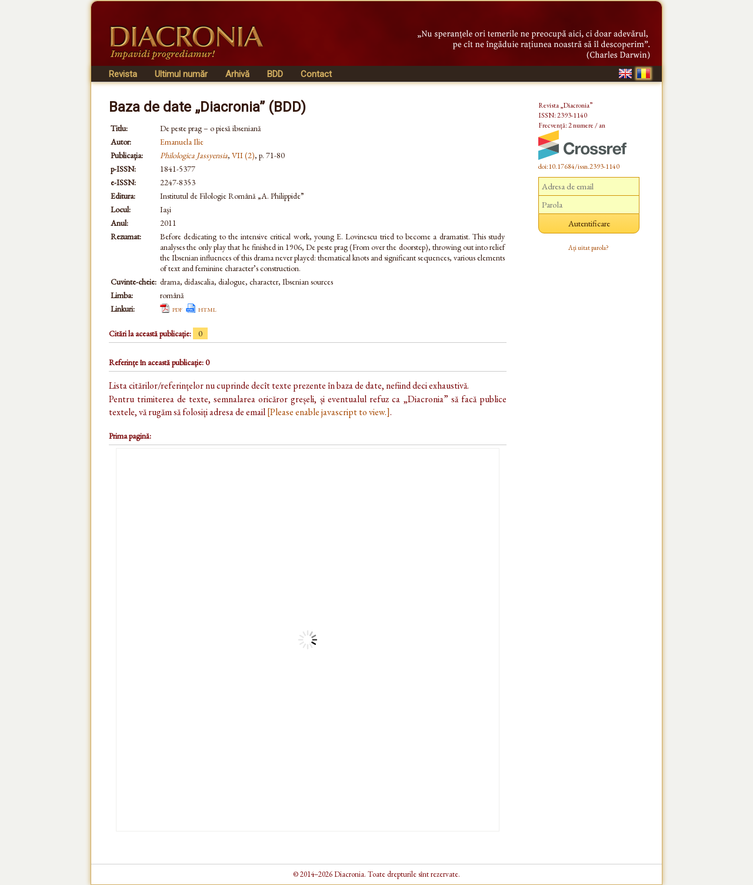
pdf (177, 308)
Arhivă (237, 74)
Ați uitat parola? (588, 247)
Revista (123, 74)
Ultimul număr (181, 74)
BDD (275, 74)
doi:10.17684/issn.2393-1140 (578, 166)
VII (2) (243, 155)
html (207, 308)
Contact (316, 74)
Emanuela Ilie (182, 141)
